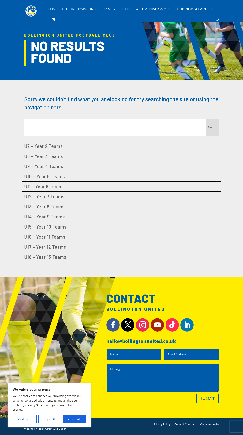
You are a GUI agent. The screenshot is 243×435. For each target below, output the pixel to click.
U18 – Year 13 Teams (45, 257)
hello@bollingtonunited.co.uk (141, 341)
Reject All (50, 419)
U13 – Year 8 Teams (44, 206)
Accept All (74, 419)
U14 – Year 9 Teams (44, 216)
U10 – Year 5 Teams (44, 176)
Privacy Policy (161, 424)
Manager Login (209, 424)
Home (52, 9)
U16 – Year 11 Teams (44, 237)
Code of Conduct (185, 424)
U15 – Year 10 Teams (45, 226)
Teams (107, 9)
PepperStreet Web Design (51, 428)
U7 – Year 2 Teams (43, 146)
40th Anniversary (151, 9)
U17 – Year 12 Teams (45, 247)
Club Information (77, 9)
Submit (207, 398)
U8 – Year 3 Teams (43, 156)
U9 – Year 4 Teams (43, 166)
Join (124, 9)
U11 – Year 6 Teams (44, 186)
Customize (25, 419)
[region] (49, 405)
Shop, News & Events (192, 9)
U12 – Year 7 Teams (44, 196)
